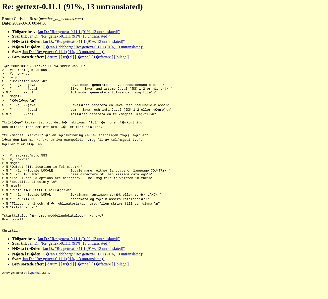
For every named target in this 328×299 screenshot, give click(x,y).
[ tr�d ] (67, 57)
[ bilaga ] (121, 57)
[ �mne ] (83, 57)
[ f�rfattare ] (102, 57)
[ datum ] (52, 57)
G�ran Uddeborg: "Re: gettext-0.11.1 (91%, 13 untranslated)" (93, 47)
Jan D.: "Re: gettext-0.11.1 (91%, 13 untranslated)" (79, 32)
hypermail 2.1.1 (38, 293)
